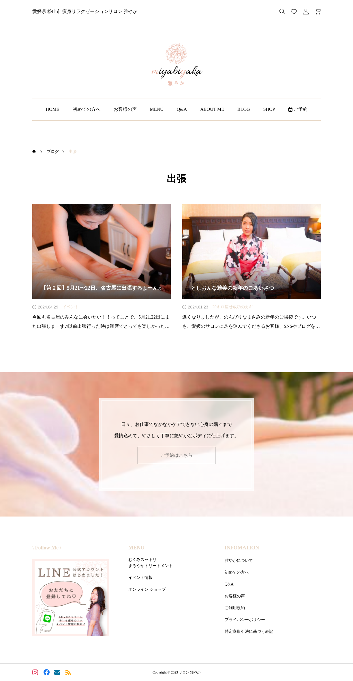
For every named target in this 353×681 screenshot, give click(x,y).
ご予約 (297, 109)
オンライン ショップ (147, 589)
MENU (157, 109)
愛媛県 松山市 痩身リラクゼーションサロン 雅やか (84, 11)
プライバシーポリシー (245, 620)
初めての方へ (86, 109)
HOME (52, 109)
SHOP (269, 109)
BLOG (243, 109)
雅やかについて (239, 560)
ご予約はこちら (176, 455)
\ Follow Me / (46, 548)
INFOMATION (242, 548)
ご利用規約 (235, 608)
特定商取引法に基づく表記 (249, 631)
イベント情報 (140, 577)
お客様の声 (125, 109)
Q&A (182, 109)
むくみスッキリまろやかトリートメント (150, 562)
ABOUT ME (212, 109)
